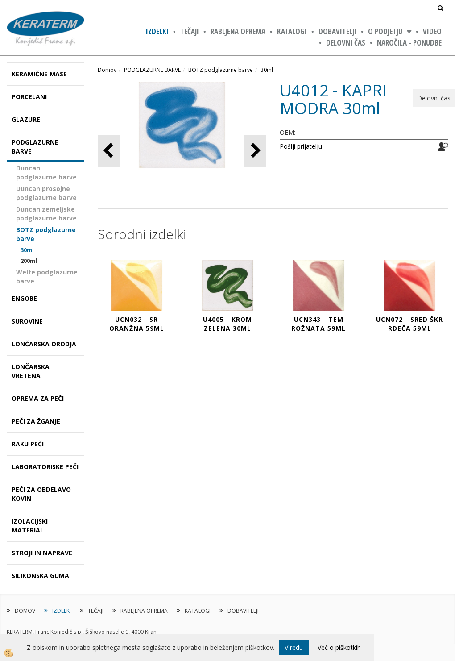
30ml (27, 250)
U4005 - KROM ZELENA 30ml (227, 324)
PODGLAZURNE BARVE (152, 70)
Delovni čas (345, 42)
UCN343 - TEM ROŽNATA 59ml (318, 324)
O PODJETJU (385, 31)
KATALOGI (292, 31)
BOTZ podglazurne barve (46, 234)
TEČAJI (189, 31)
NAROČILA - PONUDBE (409, 42)
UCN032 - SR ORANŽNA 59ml (136, 324)
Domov (107, 70)
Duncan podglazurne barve (46, 172)
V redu (294, 647)
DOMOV (25, 611)
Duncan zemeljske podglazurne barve (46, 213)
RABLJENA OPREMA (238, 31)
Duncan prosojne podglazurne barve (46, 193)
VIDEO (432, 31)
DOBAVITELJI (337, 31)
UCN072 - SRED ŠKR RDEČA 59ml (409, 324)
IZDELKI (157, 31)
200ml (29, 261)
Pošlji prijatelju (301, 146)
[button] (255, 151)
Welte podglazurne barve (47, 276)
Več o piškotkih (339, 647)
